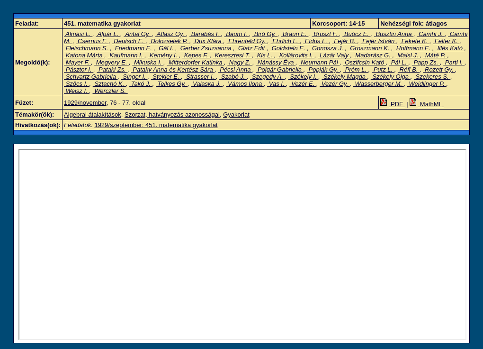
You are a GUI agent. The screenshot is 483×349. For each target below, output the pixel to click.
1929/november (85, 102)
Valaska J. (207, 83)
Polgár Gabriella (279, 69)
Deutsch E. (129, 41)
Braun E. (294, 33)
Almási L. (78, 33)
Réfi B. (409, 69)
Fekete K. (414, 41)
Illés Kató (450, 48)
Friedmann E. (133, 48)
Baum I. (236, 33)
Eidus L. (316, 41)
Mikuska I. (147, 62)
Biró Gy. (264, 33)
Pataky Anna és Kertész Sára (173, 69)
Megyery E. (111, 62)
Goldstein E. (288, 48)
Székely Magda (344, 76)
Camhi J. (431, 33)
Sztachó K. (109, 83)
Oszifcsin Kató (364, 62)
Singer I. (134, 76)
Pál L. (398, 62)
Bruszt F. (326, 33)
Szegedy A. (267, 76)
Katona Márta (84, 55)
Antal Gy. (138, 33)
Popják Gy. (323, 69)
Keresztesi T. (232, 55)
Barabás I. (205, 33)
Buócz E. (356, 33)
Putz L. (383, 69)
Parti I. (454, 62)
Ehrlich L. (285, 41)
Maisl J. (408, 55)
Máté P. (435, 55)
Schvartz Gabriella (90, 76)
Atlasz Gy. (170, 33)
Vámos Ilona (245, 83)
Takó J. (140, 83)
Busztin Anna (393, 33)
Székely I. (303, 76)
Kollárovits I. (295, 55)
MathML (427, 104)
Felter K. (446, 41)
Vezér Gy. (335, 83)
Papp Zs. (426, 62)
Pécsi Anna (235, 69)
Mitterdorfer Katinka (195, 62)
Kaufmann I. (126, 55)
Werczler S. (110, 90)
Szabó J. (233, 76)
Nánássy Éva (275, 62)
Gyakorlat (236, 114)
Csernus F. (92, 41)
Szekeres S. (432, 76)
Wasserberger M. (378, 83)
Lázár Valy (334, 55)
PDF (392, 104)
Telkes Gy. (172, 83)
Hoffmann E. (413, 48)
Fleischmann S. (87, 48)
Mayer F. (77, 62)
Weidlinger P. (427, 83)
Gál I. (166, 48)
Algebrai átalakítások (92, 114)
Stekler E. (166, 76)
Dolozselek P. (169, 41)
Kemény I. (163, 55)
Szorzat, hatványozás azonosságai (172, 114)
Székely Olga (391, 76)
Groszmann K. (370, 48)
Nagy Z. (239, 62)
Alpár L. (108, 33)
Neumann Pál (319, 62)
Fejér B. (345, 41)
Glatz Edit (251, 48)
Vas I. (276, 83)
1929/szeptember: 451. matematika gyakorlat (155, 125)
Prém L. (355, 69)
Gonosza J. (327, 48)
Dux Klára (208, 41)
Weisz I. (76, 90)
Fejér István (378, 41)
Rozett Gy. (439, 69)
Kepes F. (196, 55)
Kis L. (264, 55)
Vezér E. (302, 83)
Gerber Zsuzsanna (206, 48)
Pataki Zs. (112, 69)
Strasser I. (199, 76)
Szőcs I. (76, 83)
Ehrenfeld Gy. (247, 41)
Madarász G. (373, 55)
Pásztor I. (78, 69)
